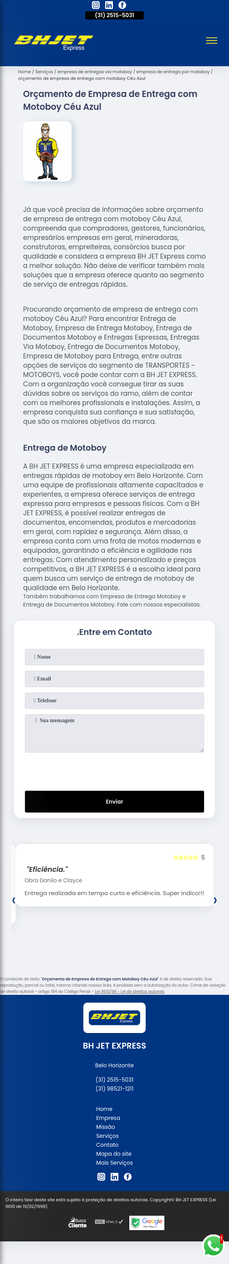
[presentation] (114, 770)
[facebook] (122, 6)
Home (104, 1109)
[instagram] (96, 6)
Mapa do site (114, 1154)
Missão (105, 1127)
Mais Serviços (114, 1163)
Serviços (107, 1136)
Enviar (114, 802)
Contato (107, 1145)
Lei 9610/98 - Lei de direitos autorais (129, 991)
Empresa (108, 1118)
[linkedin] (109, 6)
